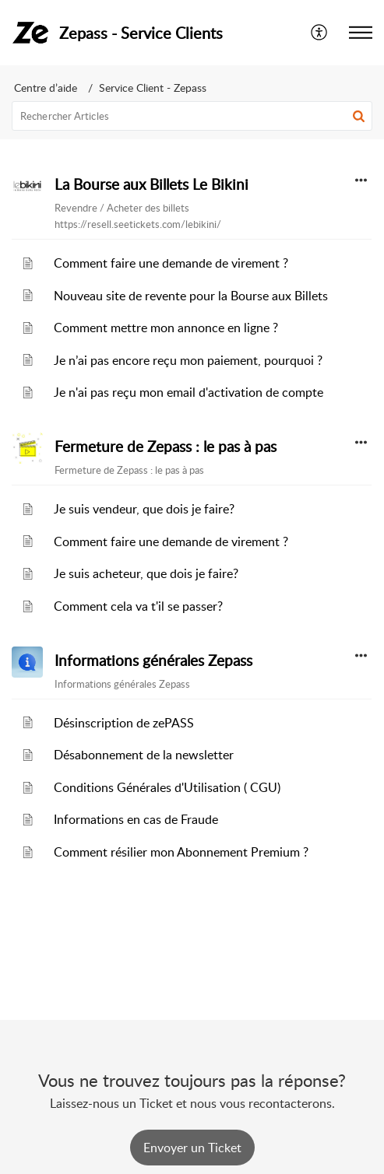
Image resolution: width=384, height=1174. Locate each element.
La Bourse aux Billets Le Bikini (151, 184)
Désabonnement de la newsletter (144, 754)
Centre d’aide (45, 87)
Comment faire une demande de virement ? (171, 263)
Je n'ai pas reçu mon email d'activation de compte (188, 392)
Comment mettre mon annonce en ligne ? (166, 327)
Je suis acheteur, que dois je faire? (146, 573)
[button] (359, 116)
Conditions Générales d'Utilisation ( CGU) (167, 787)
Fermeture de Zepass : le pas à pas (166, 446)
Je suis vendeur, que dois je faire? (144, 508)
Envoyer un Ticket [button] (192, 1147)
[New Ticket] (192, 1147)
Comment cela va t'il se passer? (138, 606)
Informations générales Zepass (153, 660)
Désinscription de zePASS (124, 722)
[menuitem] (319, 33)
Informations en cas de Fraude (136, 819)
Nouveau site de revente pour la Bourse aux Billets (191, 295)
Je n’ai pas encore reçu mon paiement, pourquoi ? (188, 360)
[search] (192, 116)
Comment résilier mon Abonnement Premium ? (181, 851)
